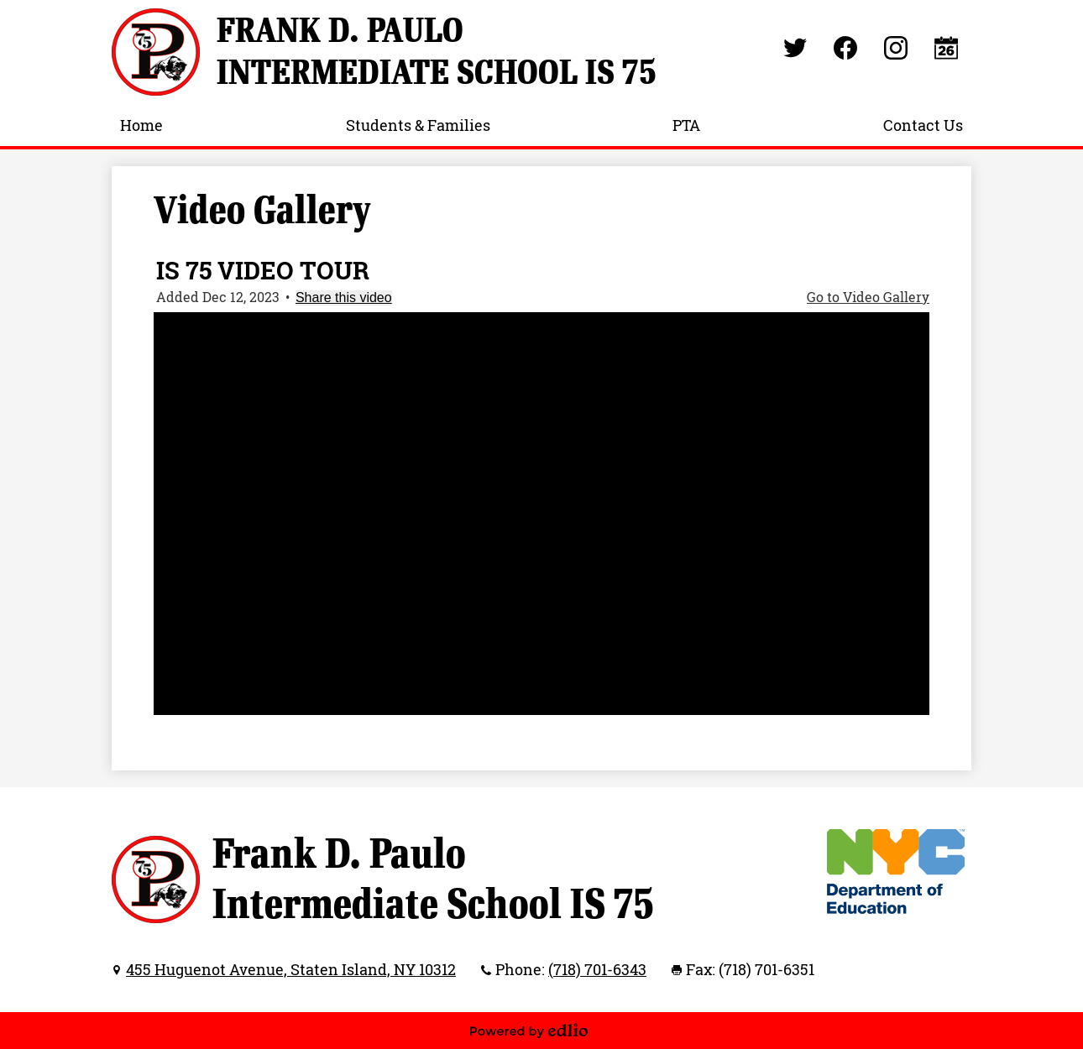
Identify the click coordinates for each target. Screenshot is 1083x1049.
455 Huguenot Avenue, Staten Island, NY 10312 (291, 969)
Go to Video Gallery (868, 297)
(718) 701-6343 (597, 969)
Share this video (344, 297)
